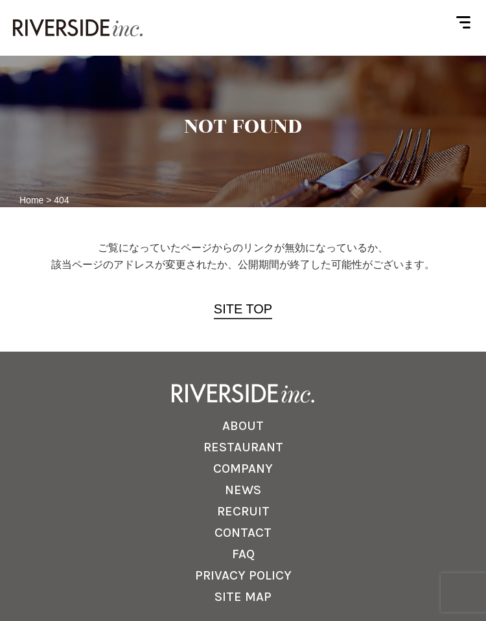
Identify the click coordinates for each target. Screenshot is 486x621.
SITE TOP (243, 309)
